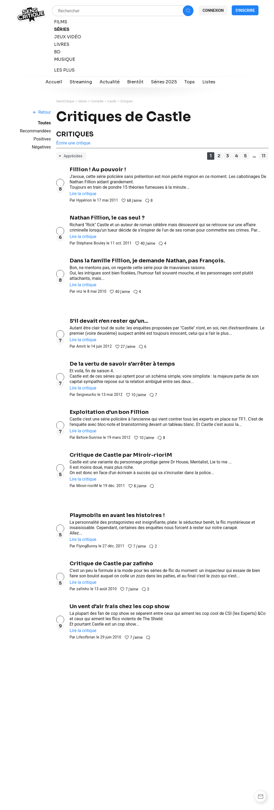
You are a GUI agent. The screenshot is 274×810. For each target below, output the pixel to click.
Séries (82, 101)
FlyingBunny (86, 546)
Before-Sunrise (89, 437)
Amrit (81, 346)
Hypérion (84, 200)
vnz (79, 291)
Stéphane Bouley (90, 243)
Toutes (44, 122)
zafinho (82, 589)
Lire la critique (83, 193)
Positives (42, 139)
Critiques (126, 101)
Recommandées (35, 130)
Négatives (41, 147)
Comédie (97, 101)
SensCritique (65, 101)
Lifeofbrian (85, 637)
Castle (111, 101)
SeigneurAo (86, 394)
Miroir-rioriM (87, 486)
